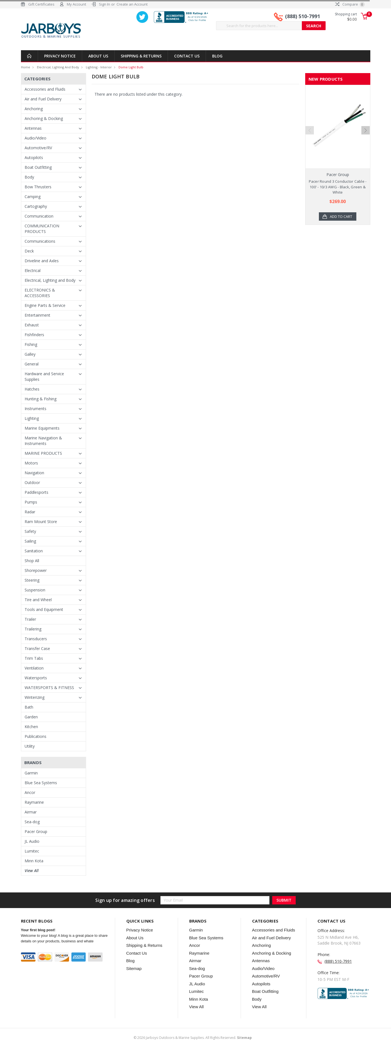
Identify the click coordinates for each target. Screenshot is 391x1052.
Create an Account (132, 4)
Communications (40, 241)
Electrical (33, 270)
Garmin (31, 773)
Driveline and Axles (42, 260)
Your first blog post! (38, 930)
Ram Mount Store (41, 521)
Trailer (30, 619)
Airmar (31, 812)
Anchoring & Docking (44, 118)
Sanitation (34, 550)
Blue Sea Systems (41, 782)
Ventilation (34, 668)
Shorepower (36, 570)
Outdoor (32, 482)
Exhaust (32, 325)
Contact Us (187, 56)
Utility (30, 746)
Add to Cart (341, 216)
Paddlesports (36, 492)
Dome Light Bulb (131, 67)
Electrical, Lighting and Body (58, 67)
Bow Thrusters (38, 186)
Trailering (33, 629)
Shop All (32, 560)
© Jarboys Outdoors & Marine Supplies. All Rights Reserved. (193, 1037)
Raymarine (34, 802)
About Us (98, 56)
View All (32, 870)
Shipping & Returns (141, 56)
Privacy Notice (60, 56)
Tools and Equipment (44, 609)
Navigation (34, 472)
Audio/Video (35, 138)
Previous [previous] (309, 143)
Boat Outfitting (38, 167)
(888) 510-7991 (302, 16)
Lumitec (32, 851)
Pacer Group (36, 831)
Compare (350, 4)
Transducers (36, 638)
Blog (217, 56)
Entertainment (37, 315)
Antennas (33, 128)
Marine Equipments (42, 428)
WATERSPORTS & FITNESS (49, 687)
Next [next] (365, 143)
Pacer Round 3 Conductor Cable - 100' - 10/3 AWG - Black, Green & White (338, 187)
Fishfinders (34, 334)
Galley (30, 354)
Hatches (32, 389)
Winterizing (34, 697)
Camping (33, 196)
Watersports (36, 677)
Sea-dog (32, 821)
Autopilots (34, 157)
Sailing (30, 541)
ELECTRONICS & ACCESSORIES (40, 292)
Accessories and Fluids (45, 89)
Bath (29, 707)
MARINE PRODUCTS (43, 453)
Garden (31, 716)
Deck (29, 251)
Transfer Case (37, 648)
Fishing (31, 344)
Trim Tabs (34, 658)
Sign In (104, 4)
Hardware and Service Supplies (44, 376)
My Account (76, 4)
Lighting (32, 418)
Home (25, 67)
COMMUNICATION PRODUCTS (42, 228)
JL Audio (32, 841)
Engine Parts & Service (45, 305)
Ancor (30, 792)
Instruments (35, 408)
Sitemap (134, 968)
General (32, 364)
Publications (35, 736)
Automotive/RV (38, 147)
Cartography (36, 206)
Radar (30, 511)
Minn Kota (34, 860)
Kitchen (31, 726)
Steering (32, 580)
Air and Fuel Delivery (43, 99)
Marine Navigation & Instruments (43, 440)
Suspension (35, 590)
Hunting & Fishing (40, 398)
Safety (30, 531)
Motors (31, 463)
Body (29, 177)
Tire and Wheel (38, 599)
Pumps (31, 502)
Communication (39, 216)
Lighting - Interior (99, 67)
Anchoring (34, 108)
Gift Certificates (41, 4)
